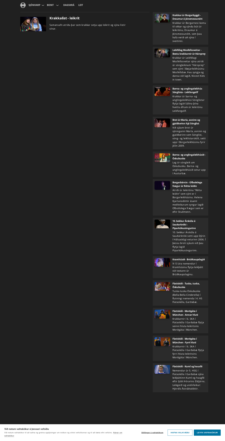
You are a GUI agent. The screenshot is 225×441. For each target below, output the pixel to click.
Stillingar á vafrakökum (152, 433)
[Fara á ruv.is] (23, 5)
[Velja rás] (57, 5)
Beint (50, 5)
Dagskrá (68, 5)
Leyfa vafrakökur (207, 433)
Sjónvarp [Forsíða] (34, 5)
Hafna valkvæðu (180, 433)
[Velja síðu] (43, 5)
